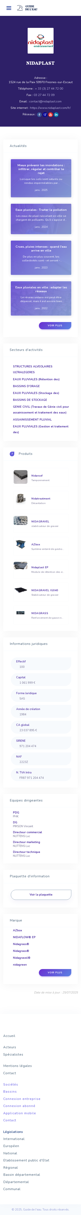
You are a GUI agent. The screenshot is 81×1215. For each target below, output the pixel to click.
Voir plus (55, 325)
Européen (11, 1146)
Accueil (9, 1036)
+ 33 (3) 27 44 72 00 (49, 89)
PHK (16, 816)
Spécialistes (13, 1054)
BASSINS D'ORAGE (26, 386)
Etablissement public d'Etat (26, 1160)
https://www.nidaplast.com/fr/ (50, 108)
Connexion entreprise (22, 1099)
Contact (9, 1073)
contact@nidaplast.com (45, 101)
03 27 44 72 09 (44, 95)
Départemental (16, 1182)
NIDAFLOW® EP (24, 937)
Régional (10, 1168)
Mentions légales (17, 1066)
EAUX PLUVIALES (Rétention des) (36, 379)
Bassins (10, 1091)
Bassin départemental (21, 1175)
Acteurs (9, 1047)
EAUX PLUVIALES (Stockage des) (36, 393)
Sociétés (10, 1084)
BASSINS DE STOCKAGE (30, 400)
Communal (12, 1189)
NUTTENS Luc (21, 836)
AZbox (17, 930)
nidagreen (20, 965)
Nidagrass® (21, 944)
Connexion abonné (19, 1106)
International (14, 1139)
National (10, 1153)
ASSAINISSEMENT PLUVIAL (32, 420)
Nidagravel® (21, 958)
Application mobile (19, 1113)
